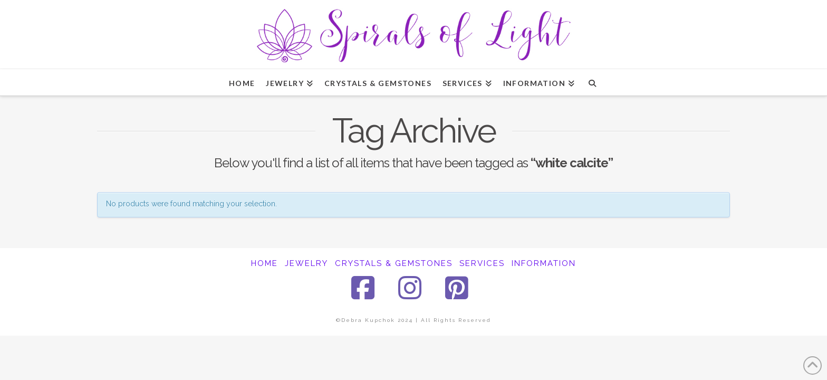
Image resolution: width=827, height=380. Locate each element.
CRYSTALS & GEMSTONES (394, 263)
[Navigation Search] (592, 82)
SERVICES (482, 263)
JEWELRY (306, 263)
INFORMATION (544, 263)
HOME (264, 263)
